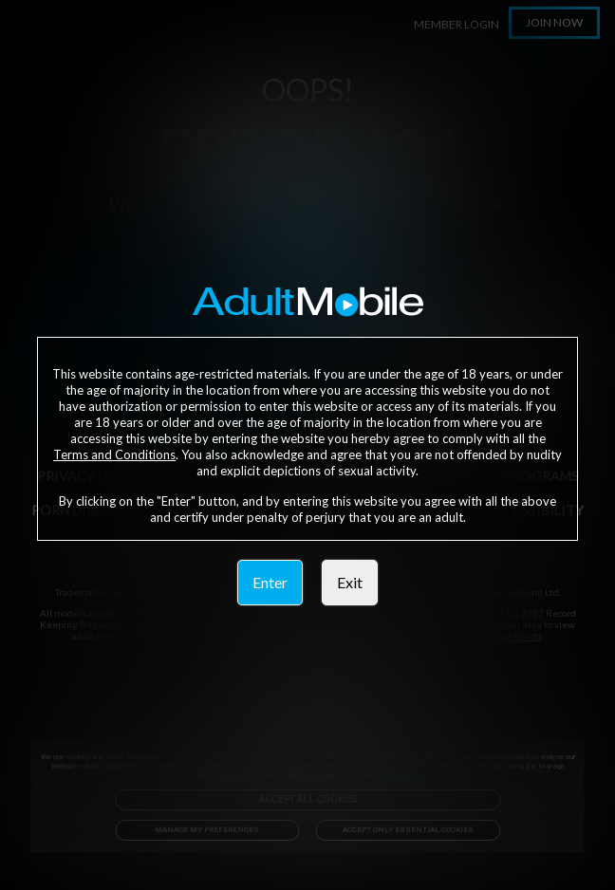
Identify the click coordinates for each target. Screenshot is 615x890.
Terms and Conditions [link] (114, 454)
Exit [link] (350, 582)
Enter (270, 582)
